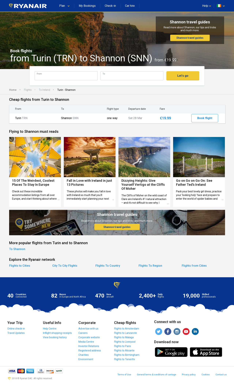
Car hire (130, 5)
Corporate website (89, 337)
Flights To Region (150, 265)
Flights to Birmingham (126, 354)
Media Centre (86, 341)
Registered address (89, 350)
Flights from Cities (194, 265)
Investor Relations (88, 346)
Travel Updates (16, 332)
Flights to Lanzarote (125, 332)
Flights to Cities (19, 265)
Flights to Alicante (124, 350)
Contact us (221, 374)
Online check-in (16, 328)
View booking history (55, 337)
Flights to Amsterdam (126, 328)
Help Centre (49, 328)
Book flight (204, 118)
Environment (85, 359)
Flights (28, 89)
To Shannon (17, 249)
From (39, 74)
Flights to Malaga (124, 337)
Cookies (205, 374)
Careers (83, 332)
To (104, 74)
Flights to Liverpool (124, 341)
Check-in (110, 5)
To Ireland (44, 89)
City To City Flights (64, 265)
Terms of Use (124, 374)
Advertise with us (88, 328)
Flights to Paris (122, 346)
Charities (83, 354)
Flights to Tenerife (124, 359)
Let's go (182, 75)
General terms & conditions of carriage (156, 374)
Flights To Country (107, 265)
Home (12, 89)
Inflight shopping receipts (57, 332)
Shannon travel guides (189, 37)
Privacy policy (189, 374)
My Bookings (87, 5)
